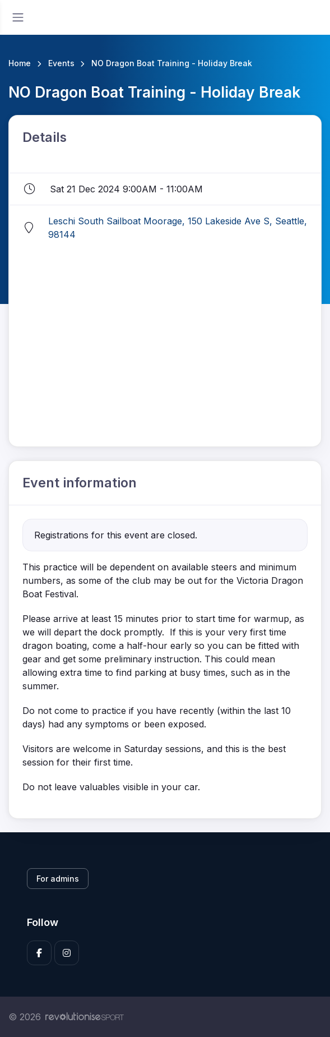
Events (61, 63)
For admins (57, 878)
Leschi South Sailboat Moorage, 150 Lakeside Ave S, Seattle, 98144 (177, 227)
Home (19, 63)
